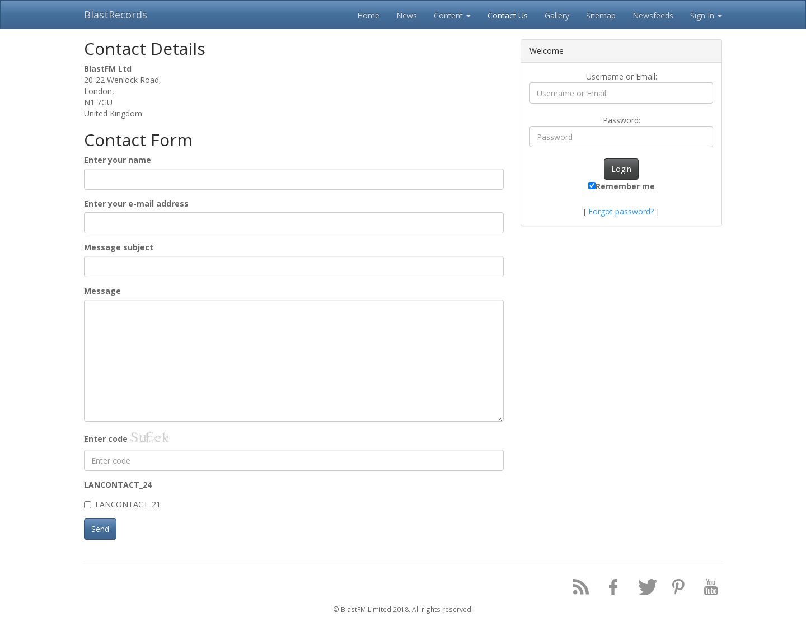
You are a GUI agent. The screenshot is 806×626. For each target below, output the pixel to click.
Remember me (621, 186)
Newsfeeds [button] (652, 15)
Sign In (706, 15)
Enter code (106, 438)
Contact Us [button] (508, 15)
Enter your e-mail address (136, 203)
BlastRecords (115, 14)
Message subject (118, 247)
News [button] (406, 15)
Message (102, 291)
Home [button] (368, 15)
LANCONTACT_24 (118, 484)
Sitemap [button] (601, 15)
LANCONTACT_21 (122, 504)
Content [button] (452, 15)
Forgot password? (621, 211)
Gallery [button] (557, 15)
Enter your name (117, 160)
